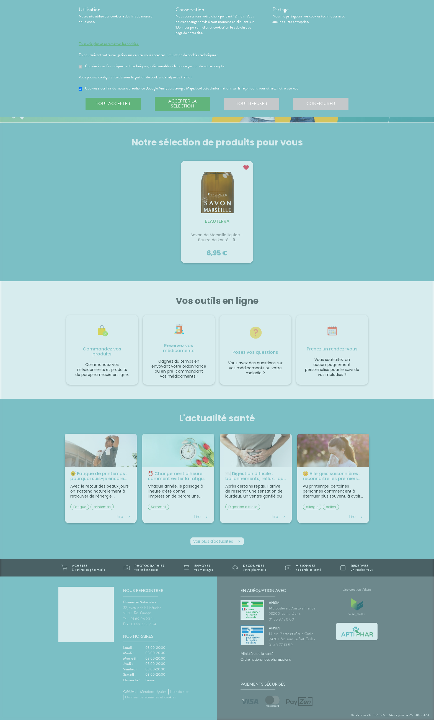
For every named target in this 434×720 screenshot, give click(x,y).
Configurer (320, 103)
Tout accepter (113, 103)
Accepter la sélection (182, 103)
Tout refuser (251, 103)
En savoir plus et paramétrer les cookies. (109, 44)
